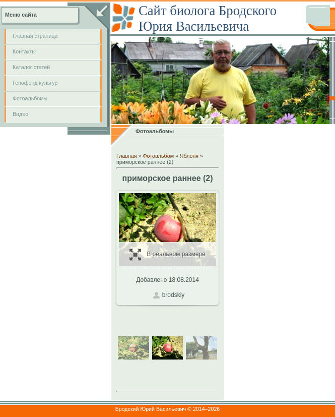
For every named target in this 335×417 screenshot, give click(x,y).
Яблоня (189, 156)
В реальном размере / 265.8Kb (167, 254)
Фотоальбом (158, 156)
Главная (126, 156)
